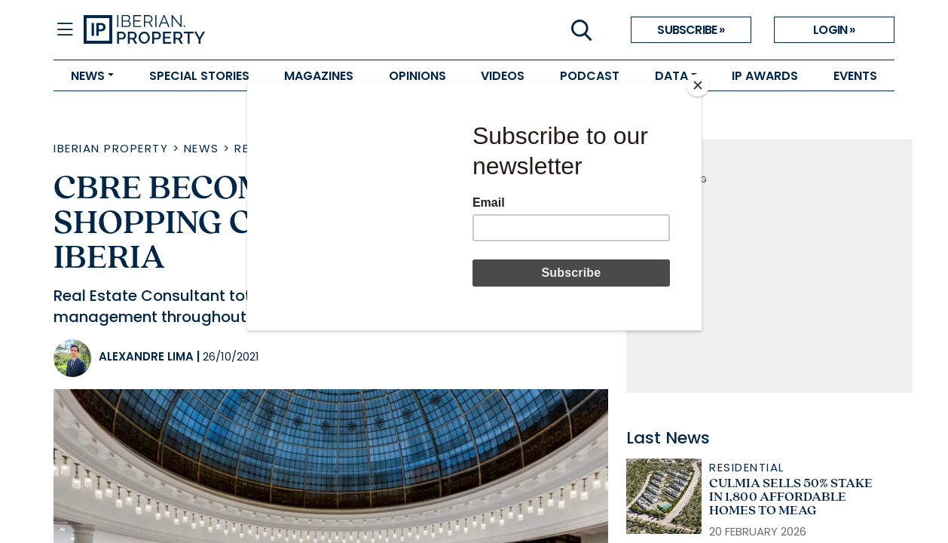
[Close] (698, 85)
